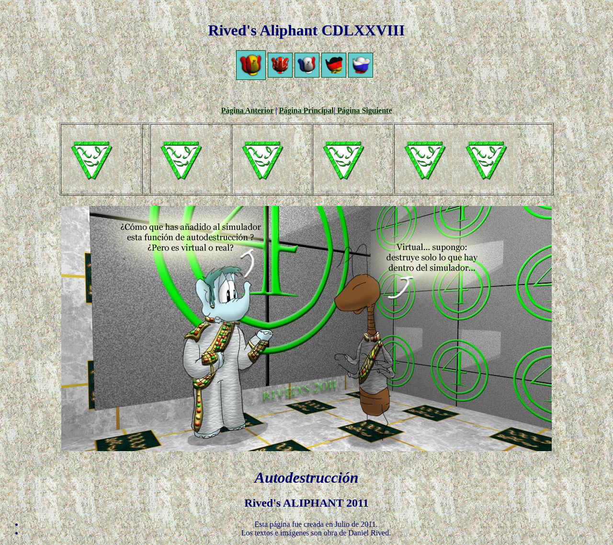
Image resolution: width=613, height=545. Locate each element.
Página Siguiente (363, 110)
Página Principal (306, 110)
